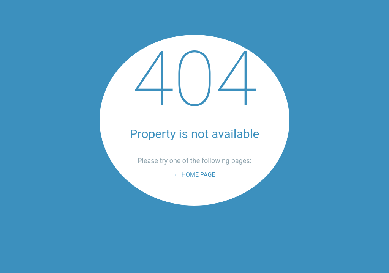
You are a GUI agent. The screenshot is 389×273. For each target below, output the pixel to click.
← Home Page (194, 174)
